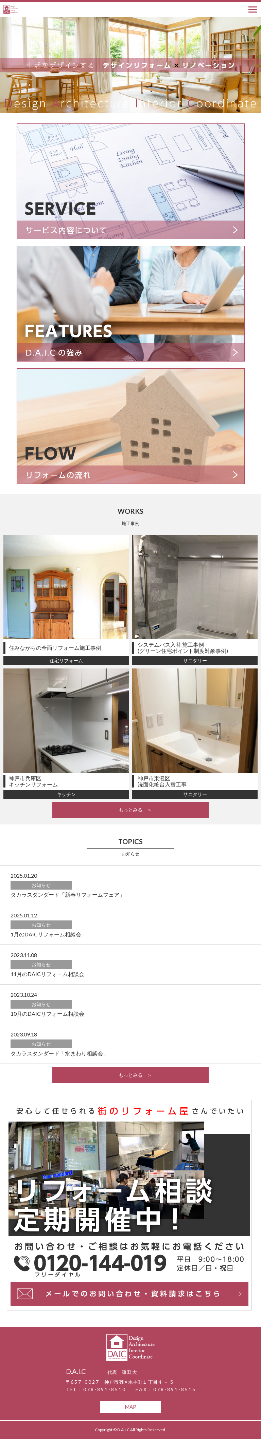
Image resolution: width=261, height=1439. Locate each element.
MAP (130, 1407)
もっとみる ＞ (130, 810)
